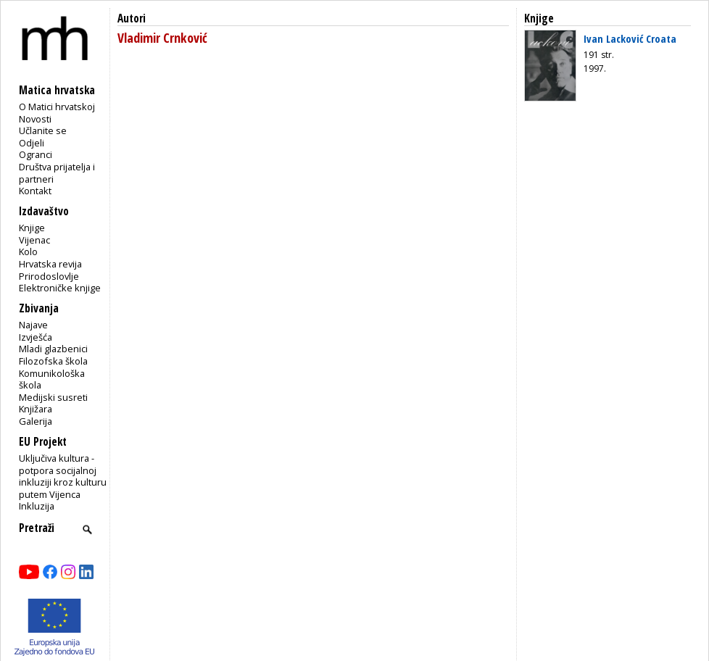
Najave (33, 324)
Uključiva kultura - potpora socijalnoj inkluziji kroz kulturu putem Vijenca (63, 476)
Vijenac (34, 239)
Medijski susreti (53, 397)
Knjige (32, 227)
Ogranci (35, 154)
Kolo (28, 251)
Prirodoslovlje (49, 276)
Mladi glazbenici (53, 348)
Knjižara (35, 408)
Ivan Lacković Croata (630, 38)
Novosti (35, 118)
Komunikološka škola (52, 379)
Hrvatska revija (50, 263)
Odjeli (31, 142)
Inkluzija (36, 505)
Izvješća (35, 337)
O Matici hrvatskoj (57, 106)
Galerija (35, 421)
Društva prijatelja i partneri (57, 173)
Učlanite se (43, 130)
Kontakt (35, 190)
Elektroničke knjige (60, 287)
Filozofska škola (53, 360)
